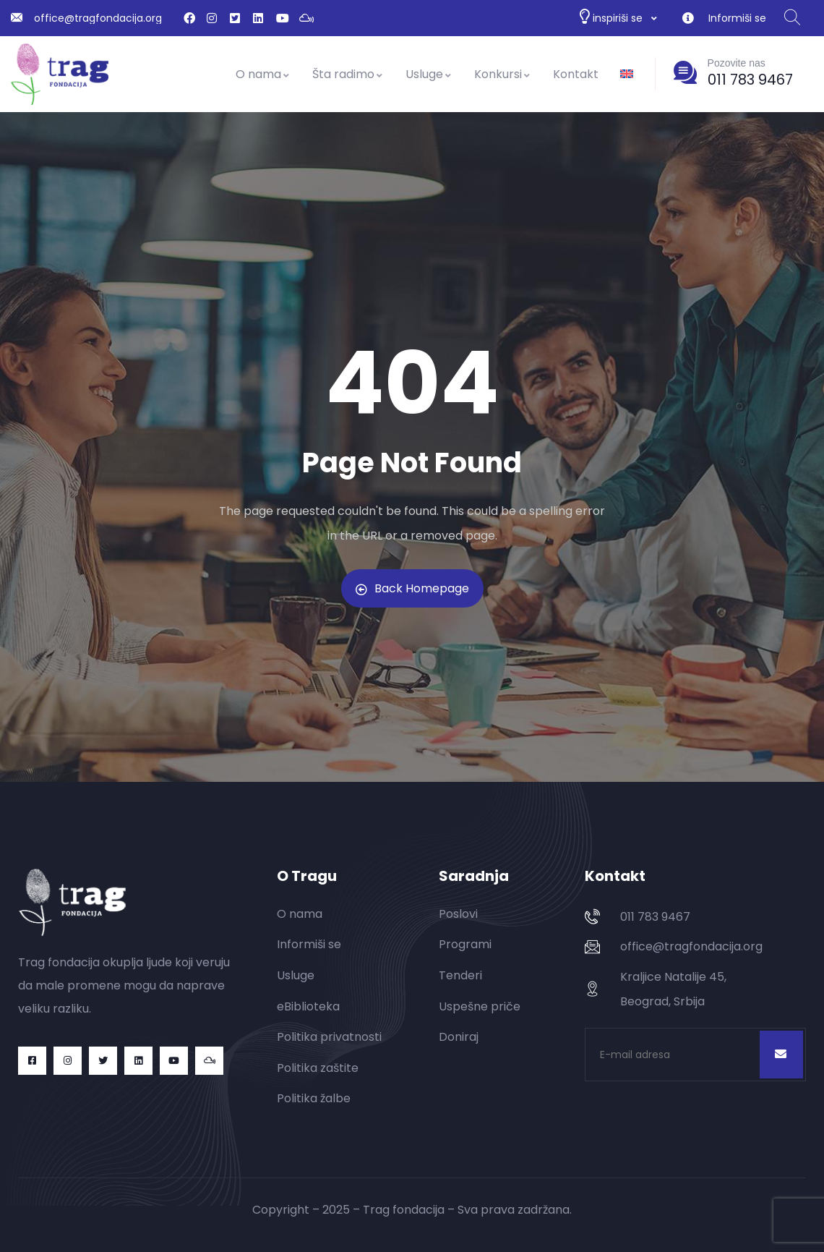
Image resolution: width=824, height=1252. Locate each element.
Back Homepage (412, 588)
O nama (263, 74)
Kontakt (575, 74)
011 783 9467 (750, 79)
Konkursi (502, 74)
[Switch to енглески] (626, 74)
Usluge (428, 74)
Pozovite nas (736, 63)
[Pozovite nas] (685, 72)
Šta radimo (348, 74)
